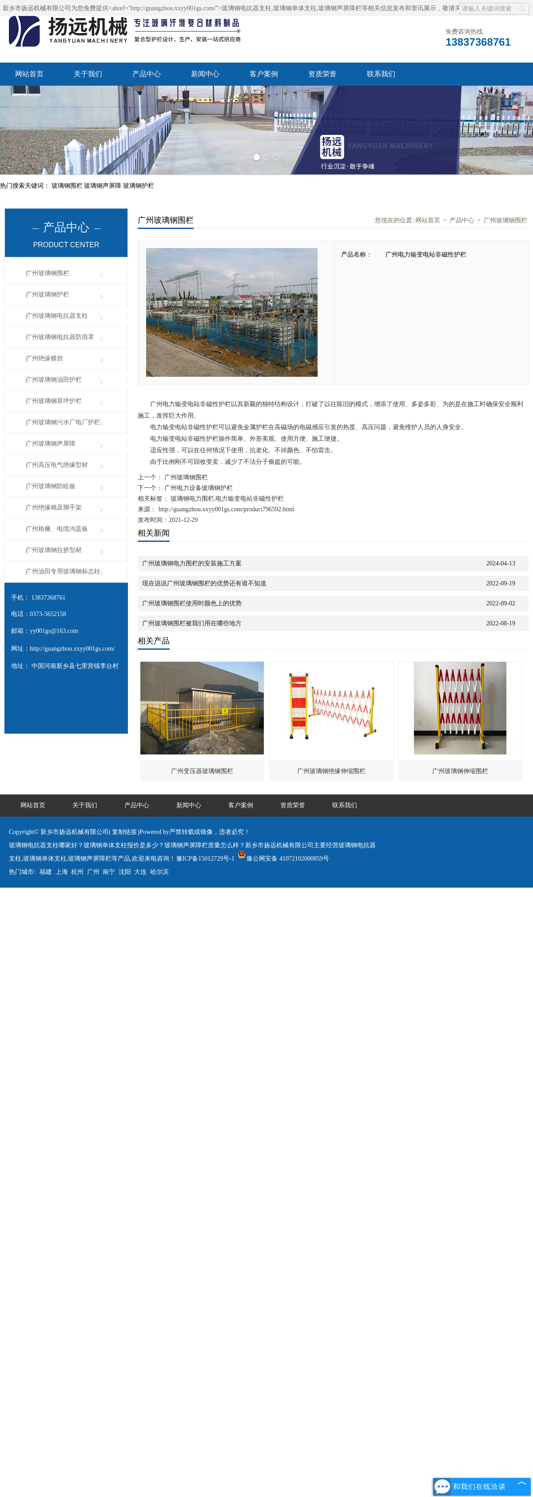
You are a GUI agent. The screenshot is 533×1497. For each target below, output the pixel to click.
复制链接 (124, 832)
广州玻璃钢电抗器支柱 (57, 315)
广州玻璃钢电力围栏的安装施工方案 (192, 563)
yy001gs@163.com (54, 631)
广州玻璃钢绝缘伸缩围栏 (331, 771)
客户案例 (264, 74)
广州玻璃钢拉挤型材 (54, 550)
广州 (93, 872)
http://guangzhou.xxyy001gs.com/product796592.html (226, 509)
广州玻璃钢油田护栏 (54, 379)
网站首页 (29, 74)
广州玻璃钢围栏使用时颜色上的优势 (192, 603)
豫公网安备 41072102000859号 (283, 858)
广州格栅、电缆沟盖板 (57, 528)
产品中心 (146, 74)
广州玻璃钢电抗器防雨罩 (60, 337)
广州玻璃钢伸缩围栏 (460, 771)
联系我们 (381, 74)
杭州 (77, 872)
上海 (62, 872)
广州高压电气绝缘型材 (57, 465)
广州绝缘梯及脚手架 (54, 507)
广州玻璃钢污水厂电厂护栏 (63, 422)
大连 (140, 872)
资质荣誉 (322, 74)
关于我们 (88, 74)
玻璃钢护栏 (138, 185)
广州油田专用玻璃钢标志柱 (63, 571)
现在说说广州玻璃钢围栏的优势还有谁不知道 (204, 583)
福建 (46, 872)
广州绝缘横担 (44, 358)
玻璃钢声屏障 (103, 185)
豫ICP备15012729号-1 (205, 858)
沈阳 (125, 872)
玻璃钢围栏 (68, 185)
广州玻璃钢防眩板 (51, 486)
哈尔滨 (159, 872)
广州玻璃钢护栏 (47, 294)
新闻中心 (205, 74)
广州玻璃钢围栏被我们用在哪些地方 (192, 623)
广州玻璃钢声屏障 (51, 443)
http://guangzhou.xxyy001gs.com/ (72, 648)
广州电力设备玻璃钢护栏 (198, 488)
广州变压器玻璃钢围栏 (202, 771)
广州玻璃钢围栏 (47, 273)
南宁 (109, 872)
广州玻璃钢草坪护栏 (54, 401)
